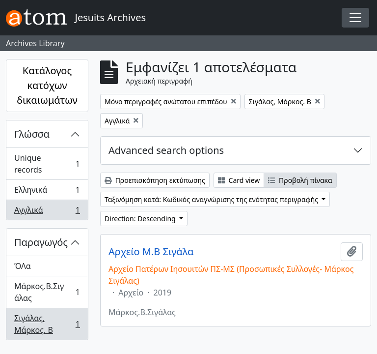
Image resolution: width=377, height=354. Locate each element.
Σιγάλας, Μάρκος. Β (47, 324)
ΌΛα (22, 266)
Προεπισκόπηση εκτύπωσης (155, 180)
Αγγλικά (47, 212)
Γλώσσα (32, 134)
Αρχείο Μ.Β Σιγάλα (150, 252)
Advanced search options (166, 150)
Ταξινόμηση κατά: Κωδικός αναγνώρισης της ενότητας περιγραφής (212, 199)
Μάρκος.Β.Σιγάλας (47, 292)
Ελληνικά (47, 192)
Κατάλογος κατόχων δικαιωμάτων (47, 85)
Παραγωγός (41, 242)
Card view (239, 180)
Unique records (47, 163)
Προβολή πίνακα (300, 180)
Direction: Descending (141, 218)
